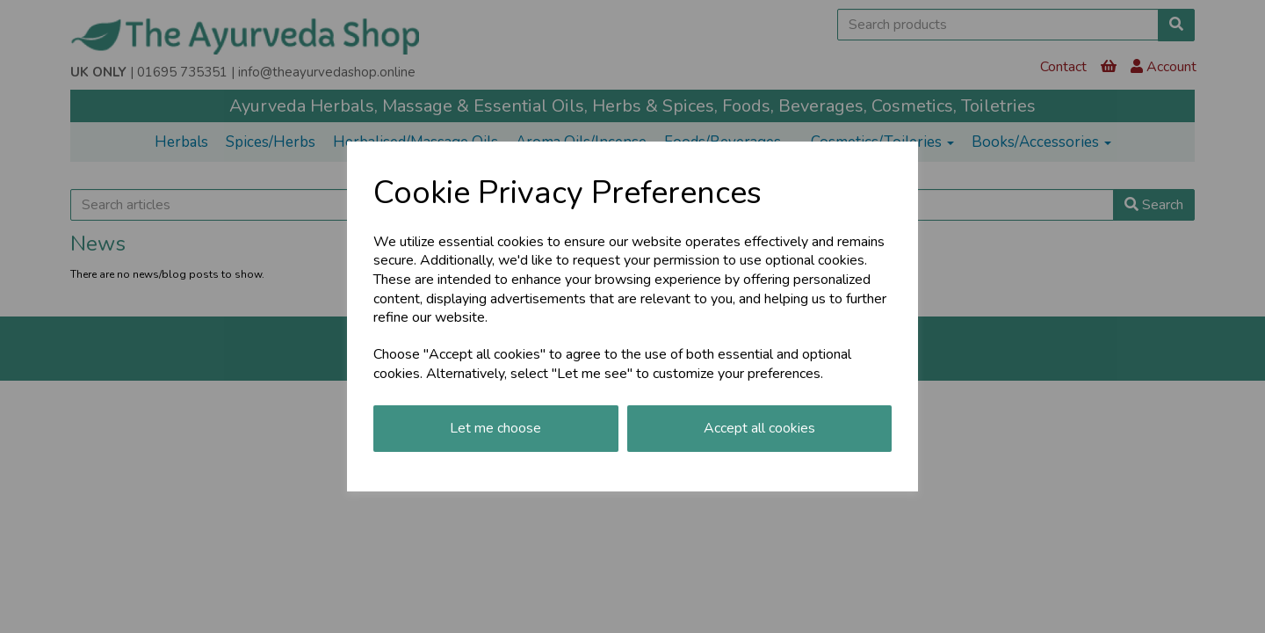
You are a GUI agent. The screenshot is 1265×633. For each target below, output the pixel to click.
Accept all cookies (759, 428)
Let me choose (495, 428)
